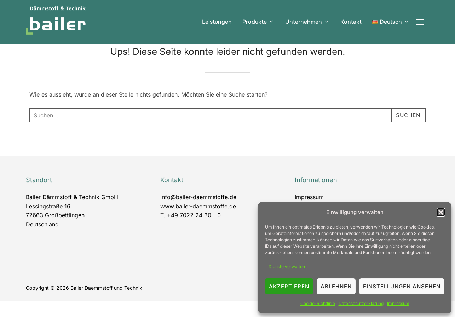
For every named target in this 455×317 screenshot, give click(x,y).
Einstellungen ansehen (401, 286)
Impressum (398, 303)
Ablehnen (336, 286)
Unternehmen (307, 21)
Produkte (258, 21)
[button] (440, 212)
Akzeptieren (289, 286)
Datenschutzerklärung (361, 303)
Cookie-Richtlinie (317, 303)
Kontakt (351, 21)
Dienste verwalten (287, 266)
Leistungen (217, 21)
